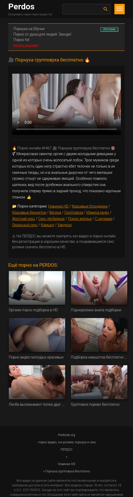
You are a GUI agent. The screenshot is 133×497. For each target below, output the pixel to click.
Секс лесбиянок (51, 219)
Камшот (47, 225)
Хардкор (64, 225)
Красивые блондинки (89, 206)
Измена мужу (97, 212)
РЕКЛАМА (109, 29)
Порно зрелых (80, 219)
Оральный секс (25, 225)
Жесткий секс (23, 219)
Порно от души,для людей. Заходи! (42, 34)
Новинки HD (58, 206)
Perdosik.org (66, 435)
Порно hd (21, 40)
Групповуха (73, 212)
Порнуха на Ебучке (29, 29)
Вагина (55, 212)
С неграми (103, 219)
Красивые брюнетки (29, 212)
